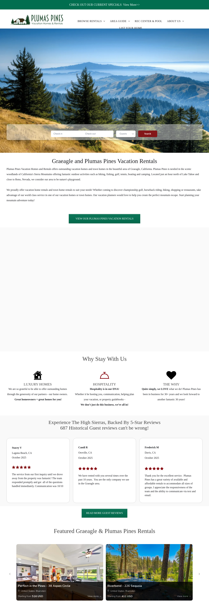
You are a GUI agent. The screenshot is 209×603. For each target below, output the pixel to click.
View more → (95, 596)
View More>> (131, 4)
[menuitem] (91, 21)
